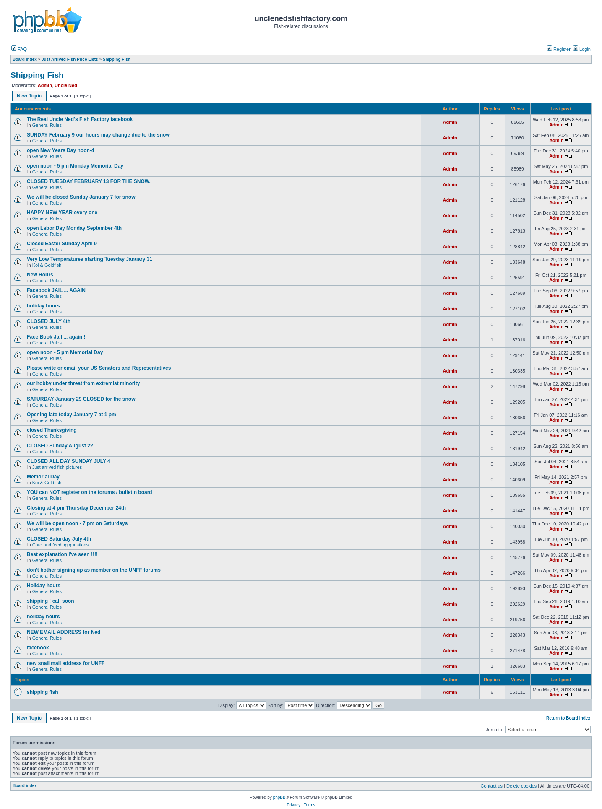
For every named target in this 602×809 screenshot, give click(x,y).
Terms (309, 805)
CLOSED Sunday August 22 (60, 446)
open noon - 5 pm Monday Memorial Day (75, 166)
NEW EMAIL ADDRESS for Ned (63, 632)
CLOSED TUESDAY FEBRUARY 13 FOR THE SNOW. (89, 181)
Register (559, 49)
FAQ (19, 49)
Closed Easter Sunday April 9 (62, 244)
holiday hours (43, 306)
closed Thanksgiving (52, 430)
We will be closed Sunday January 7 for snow (81, 197)
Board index (25, 785)
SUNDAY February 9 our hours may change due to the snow (98, 135)
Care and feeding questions (60, 544)
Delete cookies (521, 785)
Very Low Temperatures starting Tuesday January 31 (89, 259)
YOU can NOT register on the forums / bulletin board (89, 492)
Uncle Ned (66, 85)
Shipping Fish (37, 75)
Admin (45, 85)
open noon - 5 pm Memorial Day (65, 352)
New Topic (29, 96)
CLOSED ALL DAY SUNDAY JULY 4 (68, 461)
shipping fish (42, 692)
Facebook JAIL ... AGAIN (56, 290)
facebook (38, 648)
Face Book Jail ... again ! (56, 337)
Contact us (492, 785)
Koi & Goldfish (47, 265)
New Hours (40, 275)
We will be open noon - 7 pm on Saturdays (77, 523)
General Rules (47, 125)
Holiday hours (43, 585)
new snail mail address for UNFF (65, 663)
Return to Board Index (568, 718)
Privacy (293, 805)
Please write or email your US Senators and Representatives (99, 368)
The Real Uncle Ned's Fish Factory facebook (80, 119)
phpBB (279, 797)
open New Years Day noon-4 (60, 150)
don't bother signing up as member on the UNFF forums (94, 570)
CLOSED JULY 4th (48, 321)
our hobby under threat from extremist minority (83, 383)
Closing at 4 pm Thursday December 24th (79, 508)
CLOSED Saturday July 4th (59, 539)
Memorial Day (44, 477)
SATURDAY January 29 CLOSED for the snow (81, 399)
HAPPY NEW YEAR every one (62, 212)
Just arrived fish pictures (57, 467)
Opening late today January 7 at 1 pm (71, 415)
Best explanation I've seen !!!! (62, 554)
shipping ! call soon (50, 601)
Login (582, 49)
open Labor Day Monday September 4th (74, 228)
